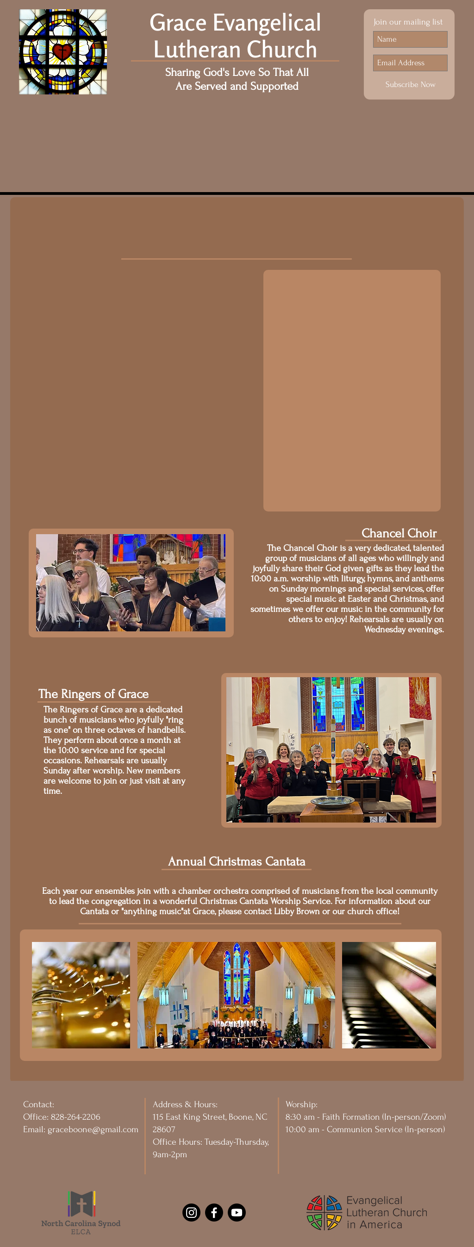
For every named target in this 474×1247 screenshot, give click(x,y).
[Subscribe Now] (410, 84)
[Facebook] (214, 1212)
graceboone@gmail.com (93, 1129)
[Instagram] (191, 1212)
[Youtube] (237, 1212)
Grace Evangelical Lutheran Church (236, 35)
